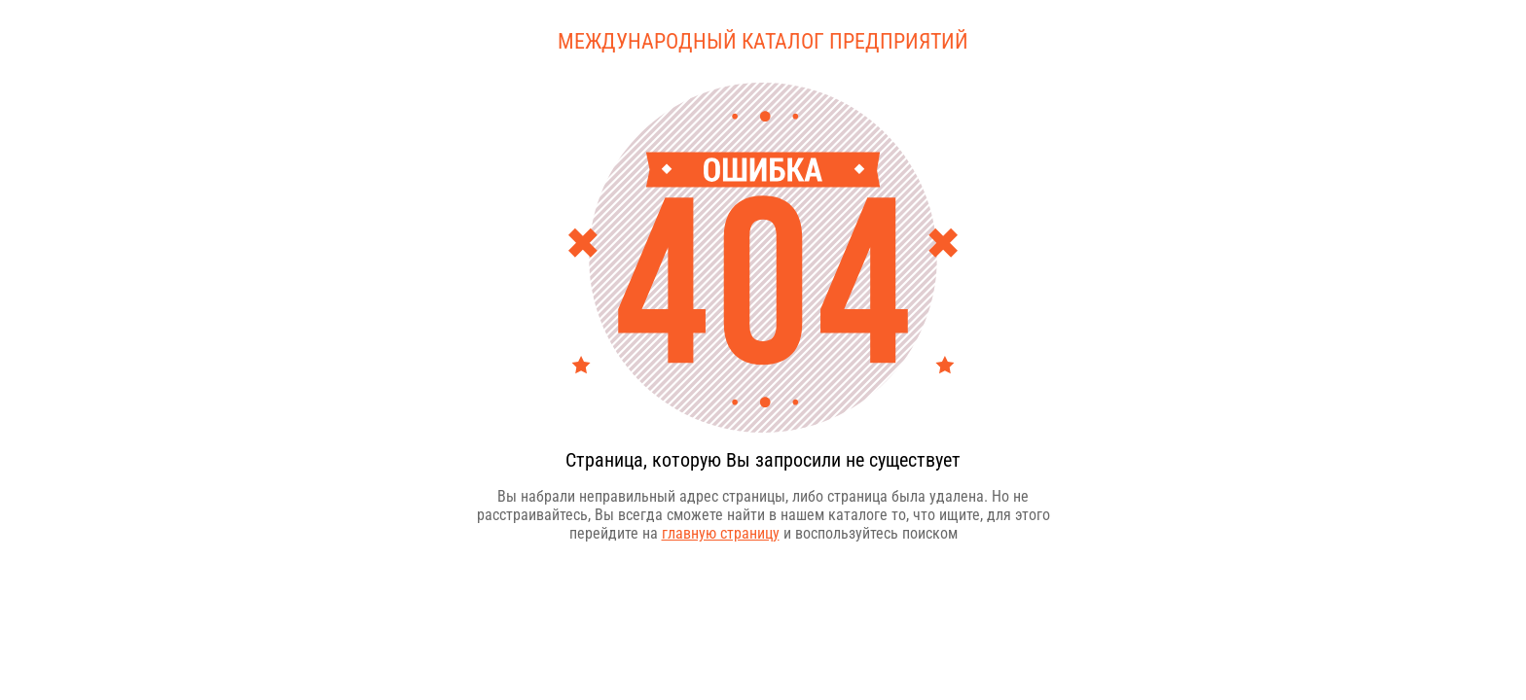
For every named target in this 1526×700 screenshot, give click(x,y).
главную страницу (721, 533)
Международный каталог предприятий (763, 41)
